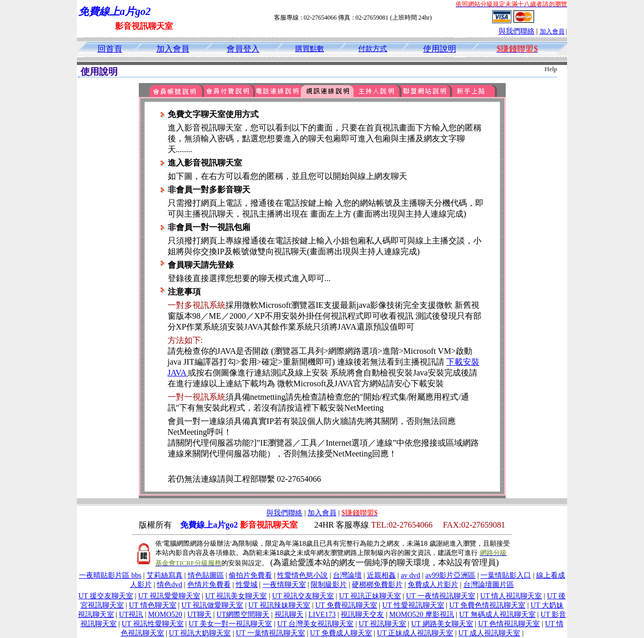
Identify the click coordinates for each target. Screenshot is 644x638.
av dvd (411, 575)
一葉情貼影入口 (505, 575)
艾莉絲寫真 (165, 575)
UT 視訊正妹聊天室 (370, 596)
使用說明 (439, 48)
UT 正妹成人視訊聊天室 (415, 633)
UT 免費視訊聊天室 (346, 605)
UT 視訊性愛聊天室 (153, 624)
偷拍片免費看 (250, 575)
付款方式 (372, 49)
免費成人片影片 (433, 584)
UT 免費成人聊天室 (341, 633)
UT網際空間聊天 (242, 614)
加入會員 (552, 31)
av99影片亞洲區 (450, 575)
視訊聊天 (289, 614)
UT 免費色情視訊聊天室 (487, 605)
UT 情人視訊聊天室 (511, 596)
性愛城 (246, 584)
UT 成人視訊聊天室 (489, 633)
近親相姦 (381, 575)
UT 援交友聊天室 (105, 596)
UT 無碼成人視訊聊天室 (497, 614)
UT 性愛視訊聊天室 (413, 605)
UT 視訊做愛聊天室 (212, 605)
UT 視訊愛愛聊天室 (169, 596)
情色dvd (169, 584)
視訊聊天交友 (362, 614)
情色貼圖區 (206, 575)
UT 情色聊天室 (152, 605)
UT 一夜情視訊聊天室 (440, 596)
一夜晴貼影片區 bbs (110, 575)
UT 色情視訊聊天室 (509, 624)
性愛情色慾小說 (302, 575)
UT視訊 (131, 614)
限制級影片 (329, 584)
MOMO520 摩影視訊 (421, 614)
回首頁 (110, 48)
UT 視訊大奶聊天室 (200, 633)
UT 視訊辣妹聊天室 (279, 605)
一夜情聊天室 (284, 584)
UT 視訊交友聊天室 (303, 596)
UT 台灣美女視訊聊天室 (315, 624)
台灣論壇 (347, 575)
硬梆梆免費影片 (377, 584)
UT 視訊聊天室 (382, 624)
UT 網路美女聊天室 (442, 624)
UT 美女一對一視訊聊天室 (230, 624)
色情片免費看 (209, 584)
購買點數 (309, 49)
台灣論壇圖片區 (488, 584)
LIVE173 (322, 614)
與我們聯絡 (516, 31)
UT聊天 (199, 614)
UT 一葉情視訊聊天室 (270, 633)
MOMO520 (165, 614)
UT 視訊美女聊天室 (236, 596)
